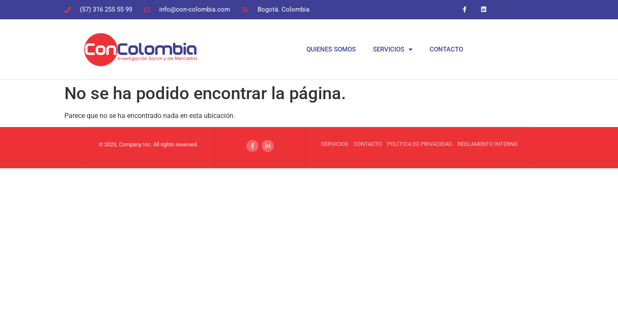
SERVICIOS (392, 49)
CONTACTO (446, 49)
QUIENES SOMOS (331, 49)
